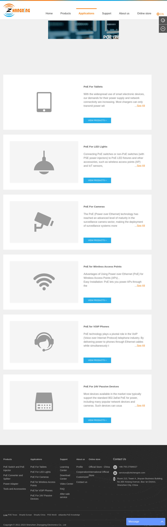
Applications (86, 13)
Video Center (66, 481)
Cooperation (82, 469)
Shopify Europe (30, 512)
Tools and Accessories (14, 486)
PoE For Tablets (96, 85)
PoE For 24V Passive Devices (106, 384)
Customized (82, 474)
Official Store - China (99, 464)
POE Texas (14, 512)
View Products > (99, 116)
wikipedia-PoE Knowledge (84, 512)
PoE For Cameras (97, 205)
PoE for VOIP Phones (100, 324)
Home (49, 13)
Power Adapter (10, 481)
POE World (62, 512)
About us (124, 13)
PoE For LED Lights (99, 145)
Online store (144, 13)
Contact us (81, 479)
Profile (79, 464)
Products (66, 13)
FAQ (62, 486)
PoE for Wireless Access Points (108, 264)
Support (106, 13)
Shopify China (47, 512)
